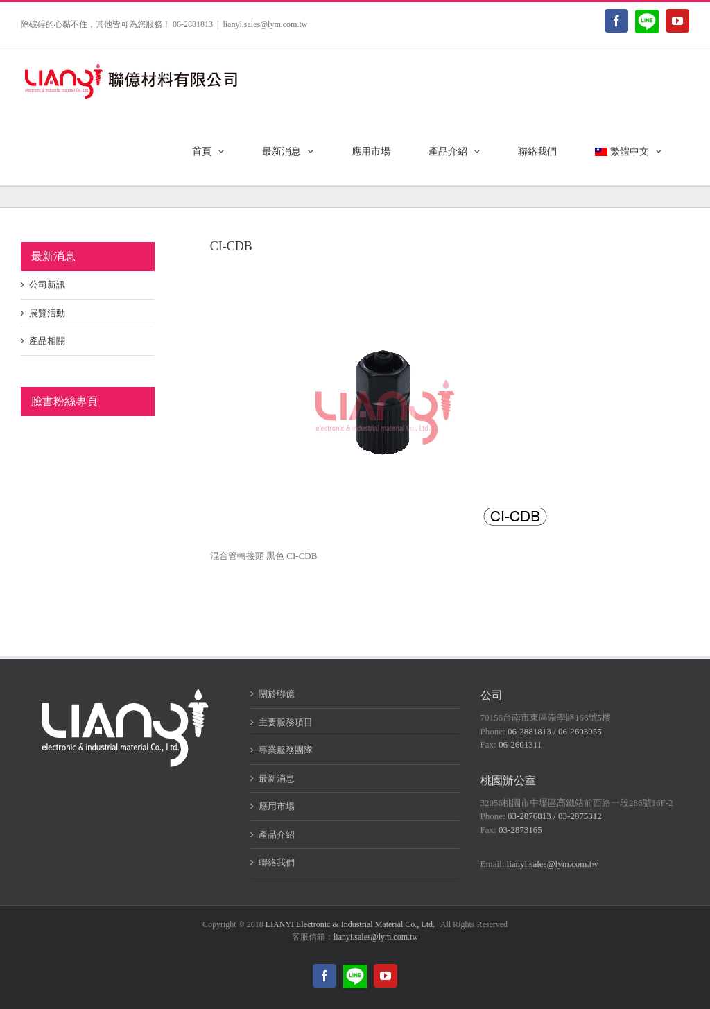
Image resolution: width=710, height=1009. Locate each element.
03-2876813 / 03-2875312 (555, 816)
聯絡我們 (277, 862)
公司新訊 (47, 284)
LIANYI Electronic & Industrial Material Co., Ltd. (350, 924)
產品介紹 (277, 834)
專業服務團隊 (286, 750)
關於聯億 (277, 694)
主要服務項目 (286, 722)
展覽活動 (47, 313)
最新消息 (277, 778)
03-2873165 (520, 830)
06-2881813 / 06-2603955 (555, 731)
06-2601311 (520, 744)
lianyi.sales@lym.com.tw (265, 24)
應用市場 (277, 806)
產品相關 (47, 341)
